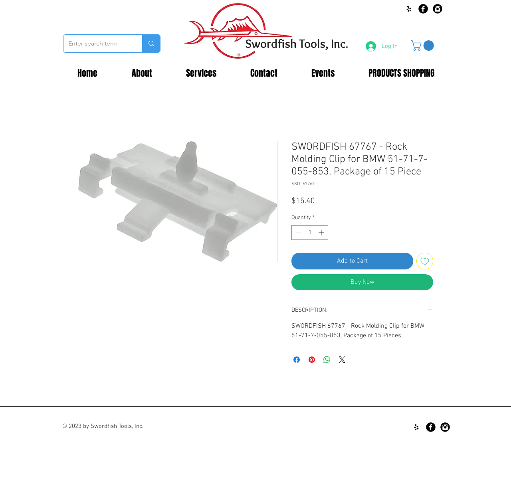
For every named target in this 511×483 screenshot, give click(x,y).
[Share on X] (342, 359)
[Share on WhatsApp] (327, 359)
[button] (423, 45)
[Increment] (322, 233)
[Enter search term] (96, 43)
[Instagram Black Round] (437, 9)
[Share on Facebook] (296, 359)
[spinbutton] (310, 233)
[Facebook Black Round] (423, 9)
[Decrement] (298, 233)
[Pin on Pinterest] (312, 359)
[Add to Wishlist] (424, 261)
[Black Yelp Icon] (409, 9)
